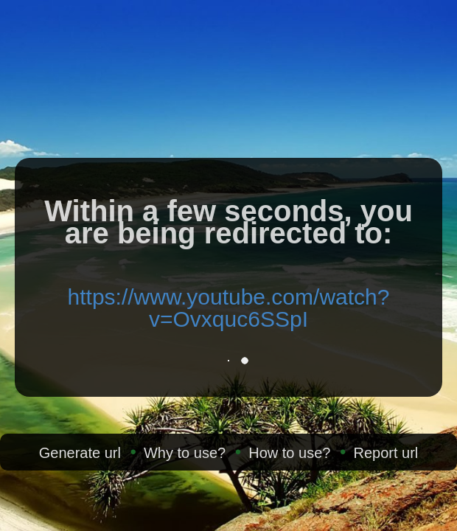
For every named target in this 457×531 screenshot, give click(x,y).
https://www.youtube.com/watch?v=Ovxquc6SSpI (229, 308)
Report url (385, 453)
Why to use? (185, 453)
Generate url (80, 453)
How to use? (289, 453)
